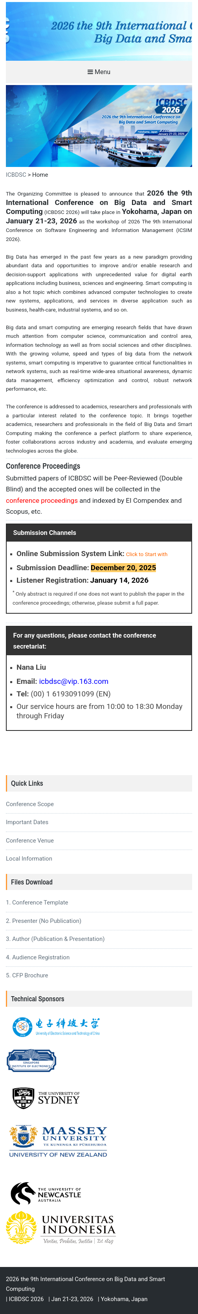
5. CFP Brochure (27, 975)
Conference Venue (30, 840)
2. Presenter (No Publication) (43, 920)
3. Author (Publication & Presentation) (55, 938)
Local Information (29, 858)
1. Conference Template (37, 902)
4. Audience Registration (38, 957)
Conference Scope (30, 804)
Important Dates (27, 822)
